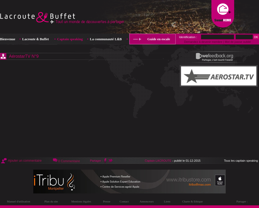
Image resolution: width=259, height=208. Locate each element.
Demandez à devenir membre (203, 41)
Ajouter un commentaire (24, 160)
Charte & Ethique (192, 201)
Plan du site (51, 201)
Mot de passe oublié (238, 41)
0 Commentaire (69, 161)
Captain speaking (70, 39)
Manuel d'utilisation (18, 201)
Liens (167, 201)
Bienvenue (7, 39)
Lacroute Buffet (35, 39)
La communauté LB (106, 39)
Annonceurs (147, 201)
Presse (106, 201)
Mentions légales (81, 201)
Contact (124, 201)
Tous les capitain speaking (241, 160)
